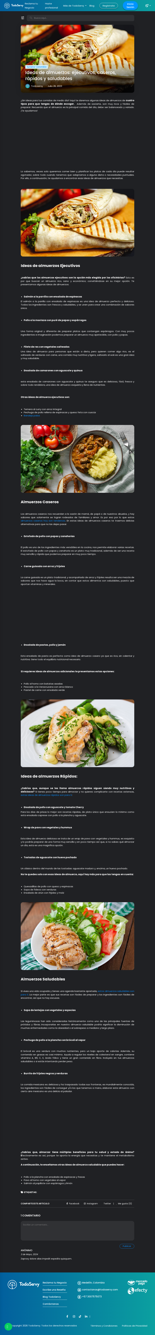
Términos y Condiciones (104, 1325)
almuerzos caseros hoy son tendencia (43, 520)
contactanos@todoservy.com (100, 1289)
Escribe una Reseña (54, 1289)
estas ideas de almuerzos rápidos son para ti (46, 795)
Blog (91, 5)
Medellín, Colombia (93, 1282)
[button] (148, 5)
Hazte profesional (51, 5)
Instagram (91, 1203)
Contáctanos (51, 1304)
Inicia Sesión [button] (130, 5)
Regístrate (109, 5)
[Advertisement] (77, 142)
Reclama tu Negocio (31, 5)
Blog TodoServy (52, 1296)
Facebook (72, 1203)
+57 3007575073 (92, 1296)
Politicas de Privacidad (134, 1325)
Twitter (107, 1203)
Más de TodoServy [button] (74, 5)
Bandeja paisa (32, 415)
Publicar (127, 1246)
